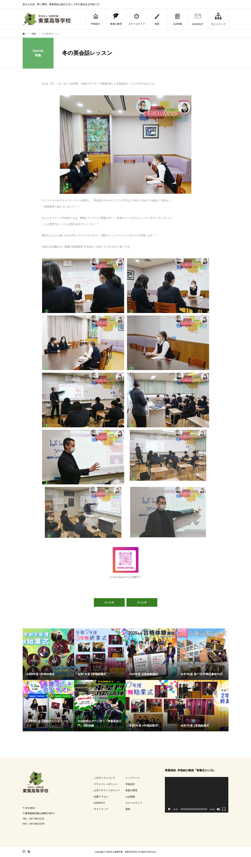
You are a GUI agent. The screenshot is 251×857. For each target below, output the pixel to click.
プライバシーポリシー (106, 784)
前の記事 (109, 602)
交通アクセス (101, 796)
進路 (157, 19)
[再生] (169, 809)
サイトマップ (218, 19)
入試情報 (177, 19)
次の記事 (142, 602)
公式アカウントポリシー (107, 790)
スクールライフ (136, 19)
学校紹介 (96, 19)
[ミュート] (218, 809)
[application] (196, 795)
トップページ (132, 777)
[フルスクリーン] (224, 809)
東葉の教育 (116, 19)
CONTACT (197, 19)
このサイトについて (104, 777)
